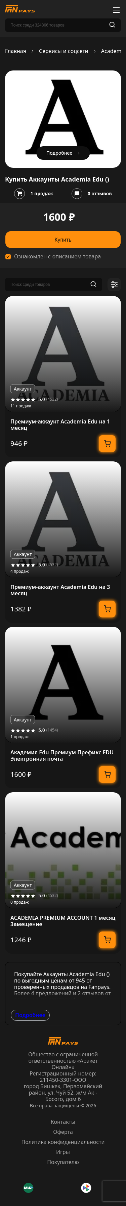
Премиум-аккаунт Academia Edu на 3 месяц (60, 590)
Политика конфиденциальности (62, 1142)
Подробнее (30, 1015)
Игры (63, 1152)
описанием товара (76, 256)
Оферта (63, 1132)
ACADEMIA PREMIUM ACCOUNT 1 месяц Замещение (62, 921)
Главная (15, 51)
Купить (63, 240)
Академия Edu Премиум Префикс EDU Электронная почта (62, 755)
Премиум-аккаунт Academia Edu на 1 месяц (60, 424)
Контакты (63, 1121)
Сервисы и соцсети (63, 51)
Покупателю (63, 1162)
